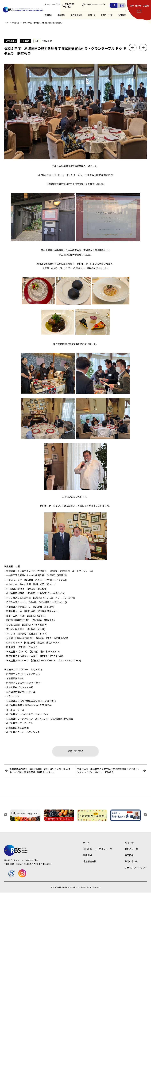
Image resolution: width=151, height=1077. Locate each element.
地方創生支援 (76, 15)
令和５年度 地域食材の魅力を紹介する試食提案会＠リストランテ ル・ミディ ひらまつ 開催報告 (108, 770)
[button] (5, 814)
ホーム (86, 843)
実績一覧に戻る (75, 751)
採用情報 (122, 15)
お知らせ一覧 (106, 15)
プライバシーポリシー (52, 5)
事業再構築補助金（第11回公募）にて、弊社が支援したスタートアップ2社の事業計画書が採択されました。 (41, 770)
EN (122, 5)
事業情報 (61, 15)
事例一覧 (91, 15)
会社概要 (48, 15)
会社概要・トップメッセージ (97, 849)
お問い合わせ (131, 861)
